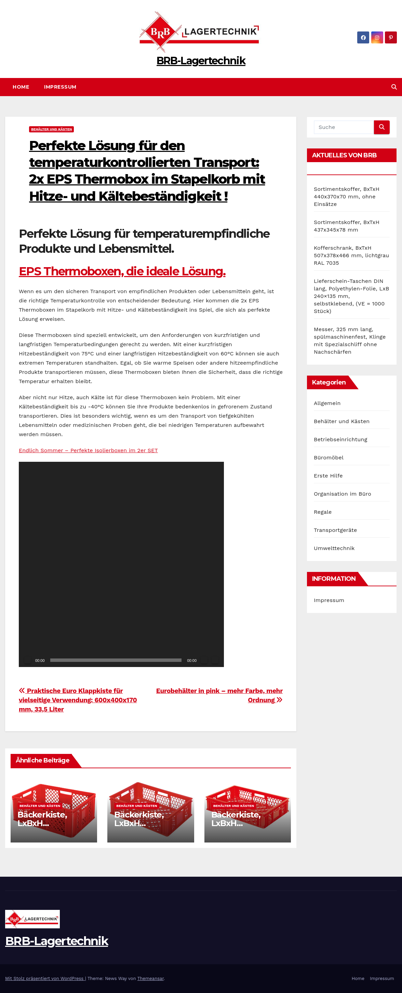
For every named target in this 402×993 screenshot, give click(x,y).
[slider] (116, 660)
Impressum (60, 87)
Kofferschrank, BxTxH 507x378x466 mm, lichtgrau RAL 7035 (351, 255)
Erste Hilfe (328, 475)
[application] (121, 564)
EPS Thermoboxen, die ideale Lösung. (122, 271)
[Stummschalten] (204, 660)
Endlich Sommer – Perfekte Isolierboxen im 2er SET (88, 450)
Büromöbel (329, 457)
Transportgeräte (335, 530)
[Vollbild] (215, 660)
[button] (394, 87)
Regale (323, 512)
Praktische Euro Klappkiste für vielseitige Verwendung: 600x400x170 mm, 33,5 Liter (78, 700)
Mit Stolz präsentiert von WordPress (45, 978)
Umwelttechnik (334, 548)
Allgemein (327, 403)
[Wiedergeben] (27, 660)
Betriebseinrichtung (340, 439)
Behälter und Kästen (51, 129)
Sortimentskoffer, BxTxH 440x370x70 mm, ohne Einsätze (346, 196)
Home (21, 87)
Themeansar (150, 978)
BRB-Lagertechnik (201, 60)
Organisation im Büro (342, 494)
